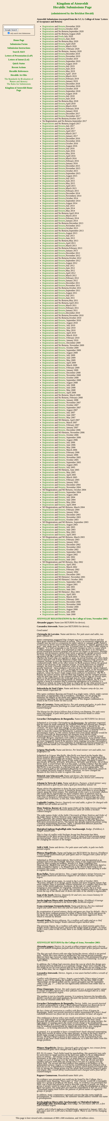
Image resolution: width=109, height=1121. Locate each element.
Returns (61, 26)
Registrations (48, 26)
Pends (61, 36)
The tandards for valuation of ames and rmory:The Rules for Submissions (18, 81)
